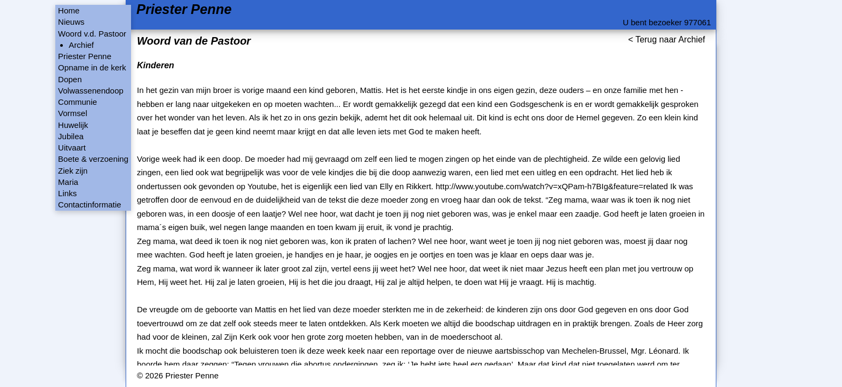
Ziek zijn (73, 170)
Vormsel (72, 113)
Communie (77, 101)
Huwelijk (73, 125)
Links (67, 193)
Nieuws (71, 21)
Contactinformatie (89, 204)
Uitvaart (72, 147)
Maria (68, 182)
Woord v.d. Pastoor (92, 33)
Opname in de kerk (92, 67)
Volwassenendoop (91, 90)
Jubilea (71, 136)
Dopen (70, 79)
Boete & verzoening (93, 158)
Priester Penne (183, 9)
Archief (81, 44)
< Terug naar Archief (666, 39)
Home (68, 10)
